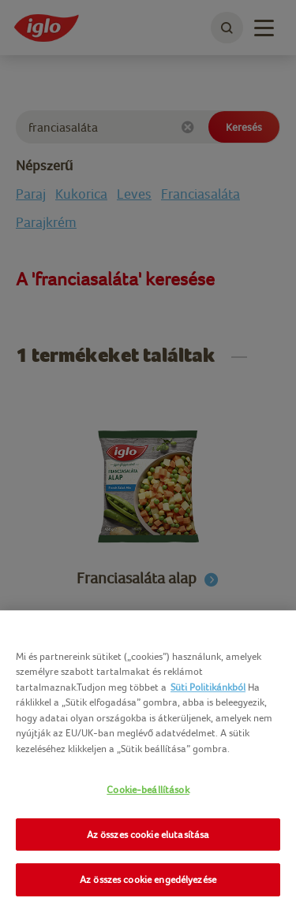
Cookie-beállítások (148, 789)
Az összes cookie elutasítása (148, 834)
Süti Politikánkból (207, 687)
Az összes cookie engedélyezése (148, 879)
